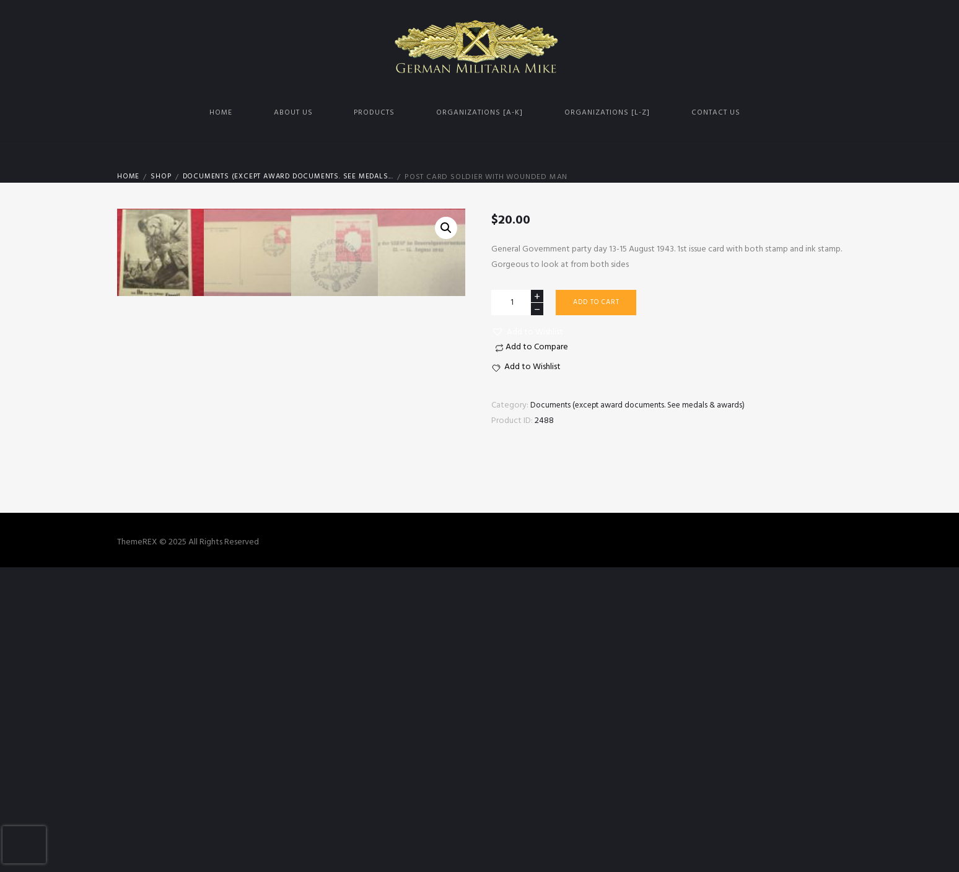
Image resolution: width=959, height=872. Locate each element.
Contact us (715, 113)
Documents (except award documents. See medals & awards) (643, 405)
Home (220, 113)
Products (374, 113)
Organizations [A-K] (479, 113)
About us (293, 113)
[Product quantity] (517, 302)
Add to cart (599, 303)
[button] (527, 332)
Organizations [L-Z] (607, 113)
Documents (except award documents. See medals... (294, 177)
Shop (161, 177)
